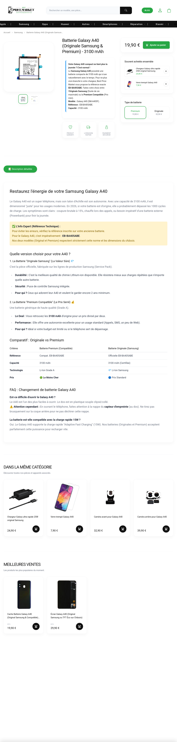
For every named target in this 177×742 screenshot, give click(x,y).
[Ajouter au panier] (156, 45)
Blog (147, 10)
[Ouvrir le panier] (169, 11)
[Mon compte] (160, 10)
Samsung (18, 32)
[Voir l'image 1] (23, 99)
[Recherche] (89, 10)
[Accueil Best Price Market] (21, 10)
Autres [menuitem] (87, 24)
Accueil (7, 32)
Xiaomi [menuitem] (161, 24)
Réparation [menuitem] (137, 24)
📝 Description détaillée (20, 169)
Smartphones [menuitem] (111, 24)
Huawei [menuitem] (66, 24)
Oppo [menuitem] (46, 24)
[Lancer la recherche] (126, 10)
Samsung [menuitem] (25, 24)
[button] (135, 112)
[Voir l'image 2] (34, 99)
